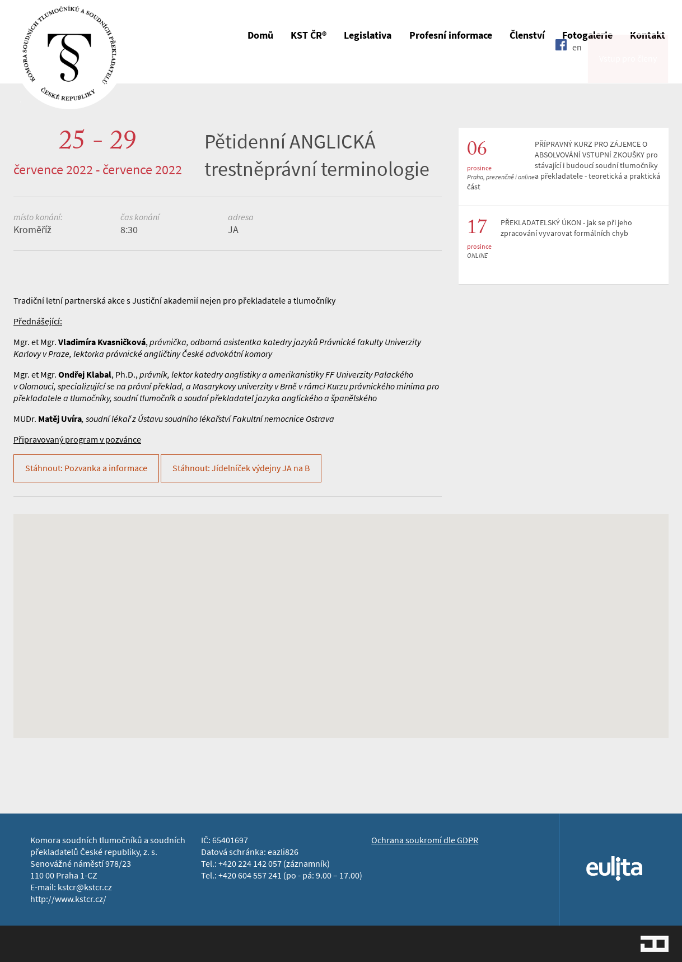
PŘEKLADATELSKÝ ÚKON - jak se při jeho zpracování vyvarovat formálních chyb (566, 228)
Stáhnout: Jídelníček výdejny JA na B (241, 468)
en (577, 69)
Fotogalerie (587, 35)
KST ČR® (308, 35)
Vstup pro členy (628, 69)
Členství (527, 35)
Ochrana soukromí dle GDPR (424, 840)
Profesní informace (450, 35)
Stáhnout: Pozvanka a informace (86, 468)
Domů (260, 35)
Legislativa (367, 35)
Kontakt (647, 35)
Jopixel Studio (655, 944)
